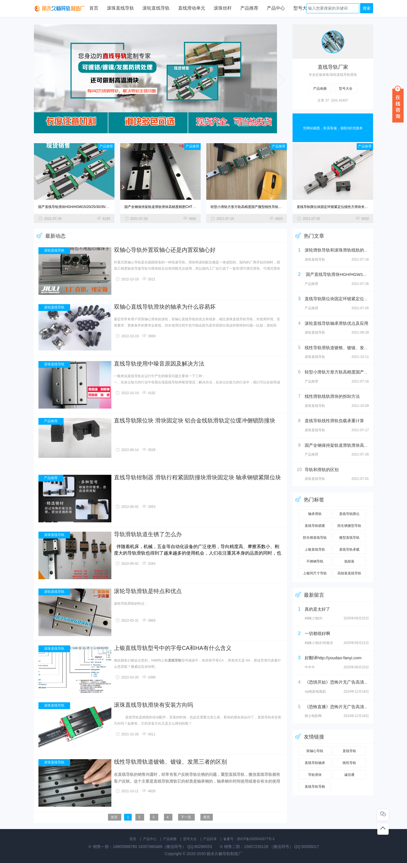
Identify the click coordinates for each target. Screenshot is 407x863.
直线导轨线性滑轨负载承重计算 (334, 420)
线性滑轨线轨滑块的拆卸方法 (332, 396)
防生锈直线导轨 (315, 538)
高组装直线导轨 (349, 573)
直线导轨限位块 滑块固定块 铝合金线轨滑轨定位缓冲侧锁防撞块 (194, 421)
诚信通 (349, 775)
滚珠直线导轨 (120, 8)
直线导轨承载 (349, 549)
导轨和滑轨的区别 (322, 469)
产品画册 (320, 89)
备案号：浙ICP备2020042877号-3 (248, 839)
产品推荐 (249, 8)
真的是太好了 (317, 609)
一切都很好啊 (317, 633)
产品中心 (276, 8)
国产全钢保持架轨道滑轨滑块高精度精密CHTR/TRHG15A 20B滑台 (174, 207)
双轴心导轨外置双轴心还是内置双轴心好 (165, 250)
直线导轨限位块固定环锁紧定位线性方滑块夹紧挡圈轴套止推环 (344, 207)
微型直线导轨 (349, 538)
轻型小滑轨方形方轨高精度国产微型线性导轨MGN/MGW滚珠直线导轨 (263, 207)
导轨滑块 (315, 775)
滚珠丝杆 (223, 8)
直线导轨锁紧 (315, 526)
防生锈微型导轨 (349, 526)
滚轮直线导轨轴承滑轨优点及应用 (336, 323)
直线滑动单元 (191, 8)
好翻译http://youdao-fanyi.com (333, 657)
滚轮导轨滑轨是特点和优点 (148, 591)
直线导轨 (349, 751)
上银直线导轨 (315, 549)
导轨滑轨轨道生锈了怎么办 (148, 534)
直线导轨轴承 (315, 763)
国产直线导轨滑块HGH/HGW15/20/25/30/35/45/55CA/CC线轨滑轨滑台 (91, 207)
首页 (93, 8)
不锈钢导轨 (314, 561)
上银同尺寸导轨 (315, 573)
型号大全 (302, 8)
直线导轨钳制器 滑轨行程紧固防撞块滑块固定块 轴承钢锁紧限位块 (197, 477)
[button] (281, 80)
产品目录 (210, 839)
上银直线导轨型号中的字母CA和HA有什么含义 (172, 648)
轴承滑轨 (315, 514)
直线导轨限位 (349, 514)
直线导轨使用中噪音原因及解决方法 (159, 364)
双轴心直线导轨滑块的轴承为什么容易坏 (165, 307)
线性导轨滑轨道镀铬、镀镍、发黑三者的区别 (170, 762)
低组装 (349, 561)
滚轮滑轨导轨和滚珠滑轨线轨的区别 (339, 250)
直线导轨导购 (315, 787)
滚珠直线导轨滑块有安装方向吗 (153, 705)
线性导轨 (349, 763)
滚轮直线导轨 (156, 8)
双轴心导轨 (314, 751)
